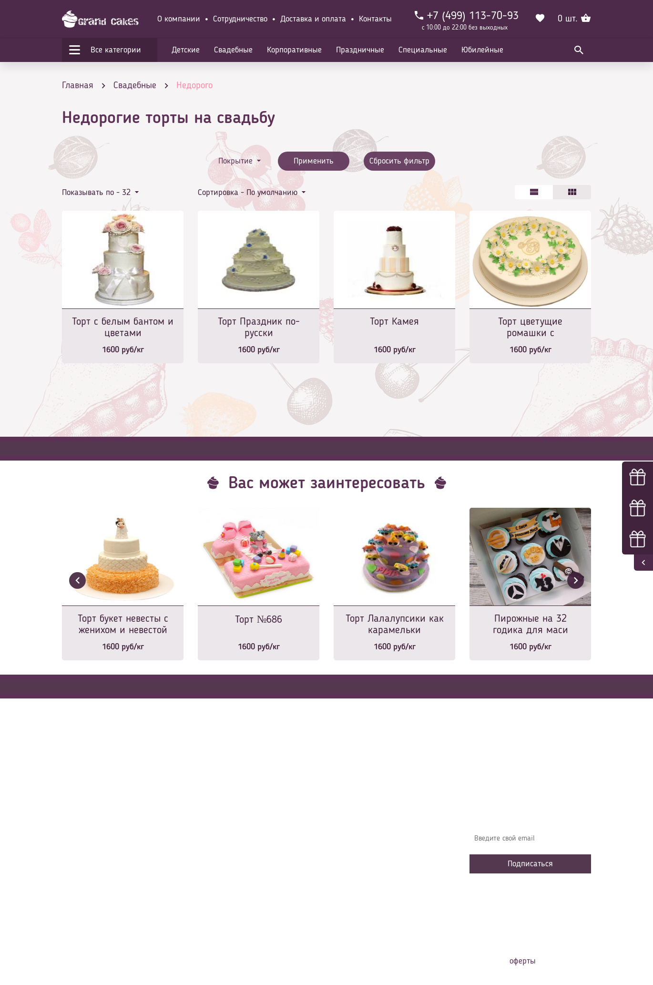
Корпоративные (294, 50)
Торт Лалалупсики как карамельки (395, 625)
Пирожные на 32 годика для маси (530, 625)
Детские (186, 50)
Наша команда (228, 904)
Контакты (375, 19)
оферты (523, 961)
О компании (178, 19)
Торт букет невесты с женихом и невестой (123, 625)
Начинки (218, 861)
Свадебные (233, 50)
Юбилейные (482, 50)
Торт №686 (259, 620)
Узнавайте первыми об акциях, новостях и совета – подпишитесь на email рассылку (527, 811)
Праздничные (360, 50)
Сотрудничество (240, 19)
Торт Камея (394, 322)
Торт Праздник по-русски (259, 328)
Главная (217, 804)
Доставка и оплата (313, 19)
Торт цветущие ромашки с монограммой (530, 328)
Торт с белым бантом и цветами (122, 328)
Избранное (221, 875)
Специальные (422, 50)
